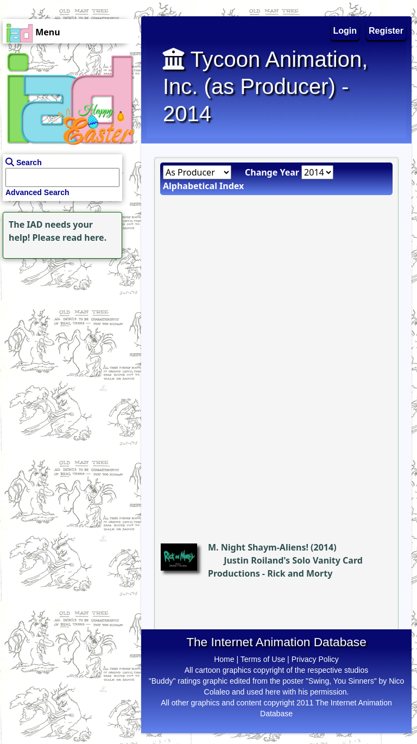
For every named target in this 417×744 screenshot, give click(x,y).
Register (386, 30)
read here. (84, 237)
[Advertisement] (68, 329)
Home (224, 659)
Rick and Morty (299, 573)
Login (345, 30)
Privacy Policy (315, 659)
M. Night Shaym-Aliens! (258, 547)
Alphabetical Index (203, 186)
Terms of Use (263, 659)
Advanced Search (37, 192)
